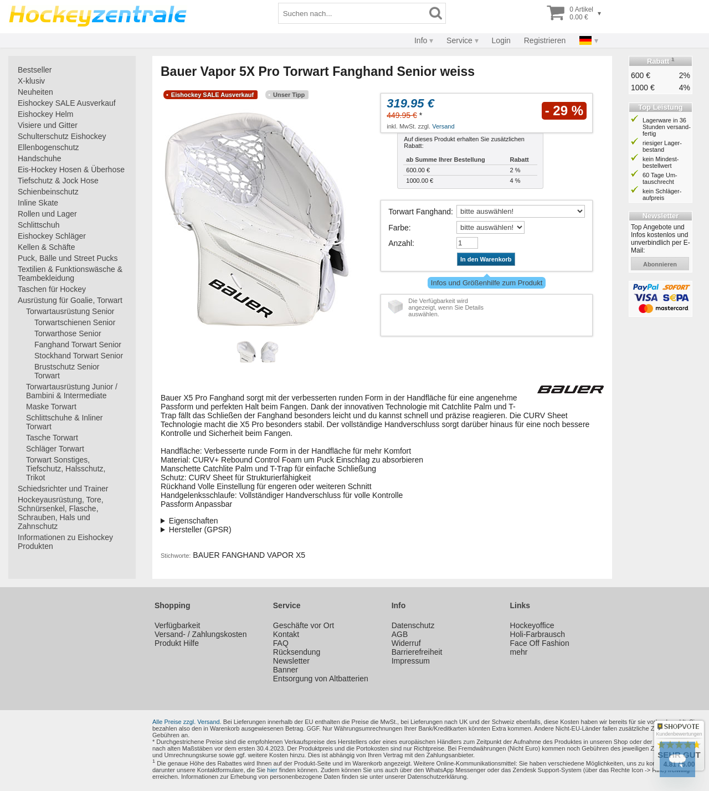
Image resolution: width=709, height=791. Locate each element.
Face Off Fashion (539, 643)
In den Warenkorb (486, 259)
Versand (443, 126)
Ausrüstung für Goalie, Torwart (70, 300)
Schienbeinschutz (48, 191)
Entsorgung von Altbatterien (320, 678)
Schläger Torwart (55, 448)
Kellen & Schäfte (46, 247)
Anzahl (400, 243)
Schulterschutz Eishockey (62, 136)
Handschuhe (39, 158)
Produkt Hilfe (177, 643)
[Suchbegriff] (352, 13)
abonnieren (660, 264)
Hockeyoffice (532, 625)
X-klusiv (31, 80)
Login (501, 40)
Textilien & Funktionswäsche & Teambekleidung (70, 273)
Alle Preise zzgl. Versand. (187, 721)
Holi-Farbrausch (538, 634)
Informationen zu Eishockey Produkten (65, 542)
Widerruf (406, 643)
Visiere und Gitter (48, 125)
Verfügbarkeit (178, 625)
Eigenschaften (193, 520)
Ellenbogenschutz (48, 147)
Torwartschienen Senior (74, 322)
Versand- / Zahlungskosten (201, 634)
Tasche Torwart (52, 437)
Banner (285, 669)
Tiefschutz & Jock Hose (58, 180)
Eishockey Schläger (52, 236)
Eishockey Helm (45, 114)
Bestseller (35, 69)
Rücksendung (297, 652)
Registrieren (545, 40)
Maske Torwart (51, 406)
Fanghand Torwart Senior (77, 344)
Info (420, 40)
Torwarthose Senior (67, 333)
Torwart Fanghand (419, 211)
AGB (400, 634)
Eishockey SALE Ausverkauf (67, 103)
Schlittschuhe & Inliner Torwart (64, 422)
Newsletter (291, 660)
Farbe (398, 227)
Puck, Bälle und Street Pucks (68, 258)
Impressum (411, 660)
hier (272, 770)
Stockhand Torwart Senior (78, 355)
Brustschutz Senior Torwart (67, 371)
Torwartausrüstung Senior (70, 311)
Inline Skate (38, 202)
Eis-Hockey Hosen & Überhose (71, 169)
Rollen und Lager (47, 213)
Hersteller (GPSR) (200, 529)
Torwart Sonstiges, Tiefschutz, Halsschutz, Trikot (65, 468)
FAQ (281, 643)
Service (459, 40)
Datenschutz (413, 625)
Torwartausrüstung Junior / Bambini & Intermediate (71, 391)
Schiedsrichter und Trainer (63, 488)
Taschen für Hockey (52, 289)
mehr (519, 652)
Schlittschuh (38, 224)
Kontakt (286, 634)
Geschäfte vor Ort (303, 625)
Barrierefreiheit (417, 652)
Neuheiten (35, 92)
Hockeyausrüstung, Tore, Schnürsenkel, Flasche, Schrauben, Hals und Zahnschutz (61, 513)
